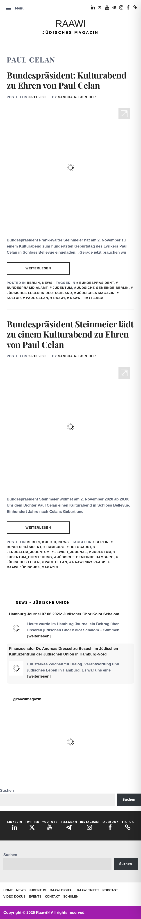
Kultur (49, 542)
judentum (62, 287)
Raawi (70, 23)
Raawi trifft (88, 890)
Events (35, 896)
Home (8, 890)
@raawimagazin (27, 699)
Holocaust (80, 547)
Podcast (110, 890)
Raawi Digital (62, 890)
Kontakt (52, 896)
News (47, 283)
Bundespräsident (96, 283)
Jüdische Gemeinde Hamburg (85, 557)
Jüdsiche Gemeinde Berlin (103, 287)
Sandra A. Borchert (78, 97)
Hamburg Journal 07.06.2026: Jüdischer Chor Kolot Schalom (64, 614)
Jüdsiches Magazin (95, 293)
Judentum (37, 890)
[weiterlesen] (39, 636)
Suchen (7, 790)
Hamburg (55, 547)
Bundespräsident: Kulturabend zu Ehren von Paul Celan (66, 80)
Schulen (71, 896)
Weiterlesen (38, 268)
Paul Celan (37, 298)
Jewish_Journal (71, 552)
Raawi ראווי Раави (86, 298)
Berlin (33, 283)
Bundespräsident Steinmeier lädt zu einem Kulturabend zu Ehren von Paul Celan (70, 334)
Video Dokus (14, 896)
